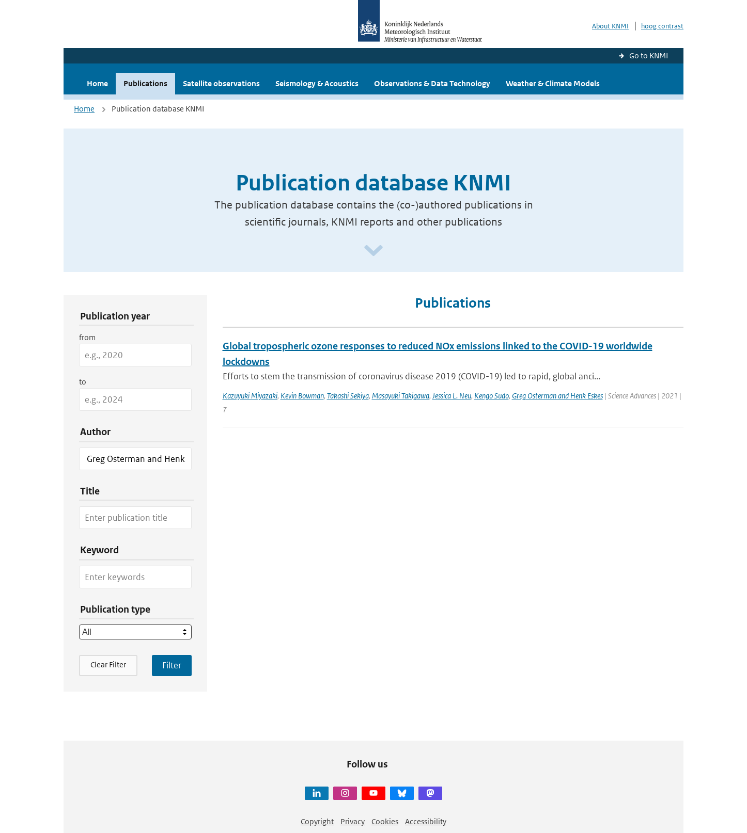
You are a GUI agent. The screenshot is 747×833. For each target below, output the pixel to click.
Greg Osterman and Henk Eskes (557, 396)
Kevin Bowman (302, 396)
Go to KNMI (648, 55)
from (87, 337)
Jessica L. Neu (451, 396)
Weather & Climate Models (553, 83)
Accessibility (425, 821)
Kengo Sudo (491, 396)
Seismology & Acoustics (317, 83)
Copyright (317, 821)
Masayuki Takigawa (400, 396)
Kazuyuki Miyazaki (250, 396)
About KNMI (610, 26)
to (82, 382)
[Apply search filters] (172, 665)
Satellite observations (221, 83)
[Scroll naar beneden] (373, 251)
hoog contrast (662, 26)
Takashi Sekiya (348, 396)
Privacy (352, 821)
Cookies (384, 821)
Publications (145, 83)
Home (97, 83)
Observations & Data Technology (432, 83)
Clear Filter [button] (108, 664)
